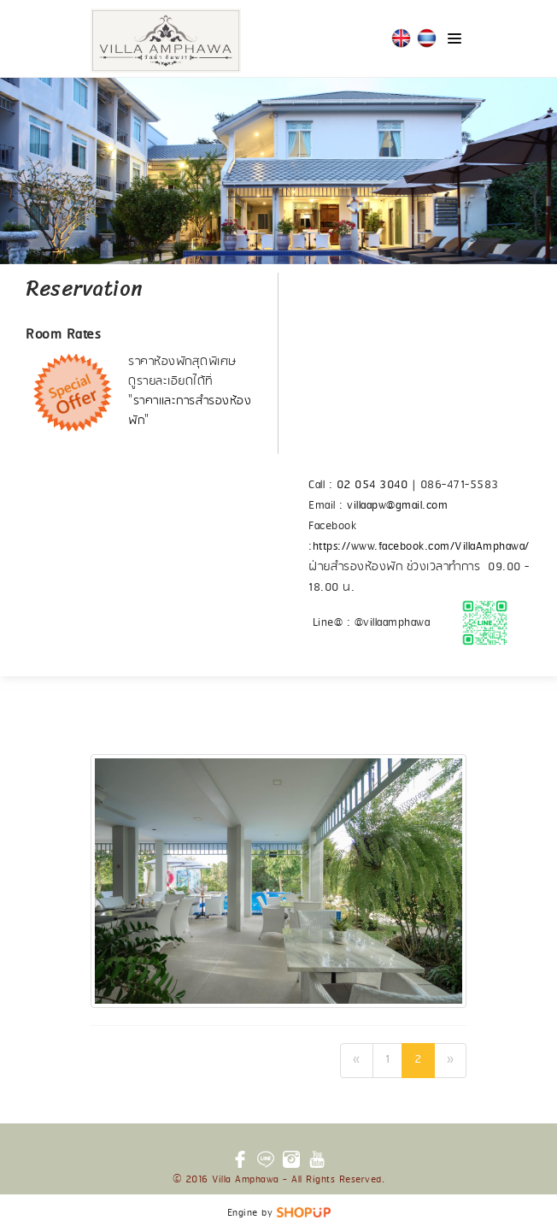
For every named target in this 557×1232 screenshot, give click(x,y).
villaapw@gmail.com (397, 506)
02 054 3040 (372, 485)
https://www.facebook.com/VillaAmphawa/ (421, 547)
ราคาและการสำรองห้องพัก (189, 411)
